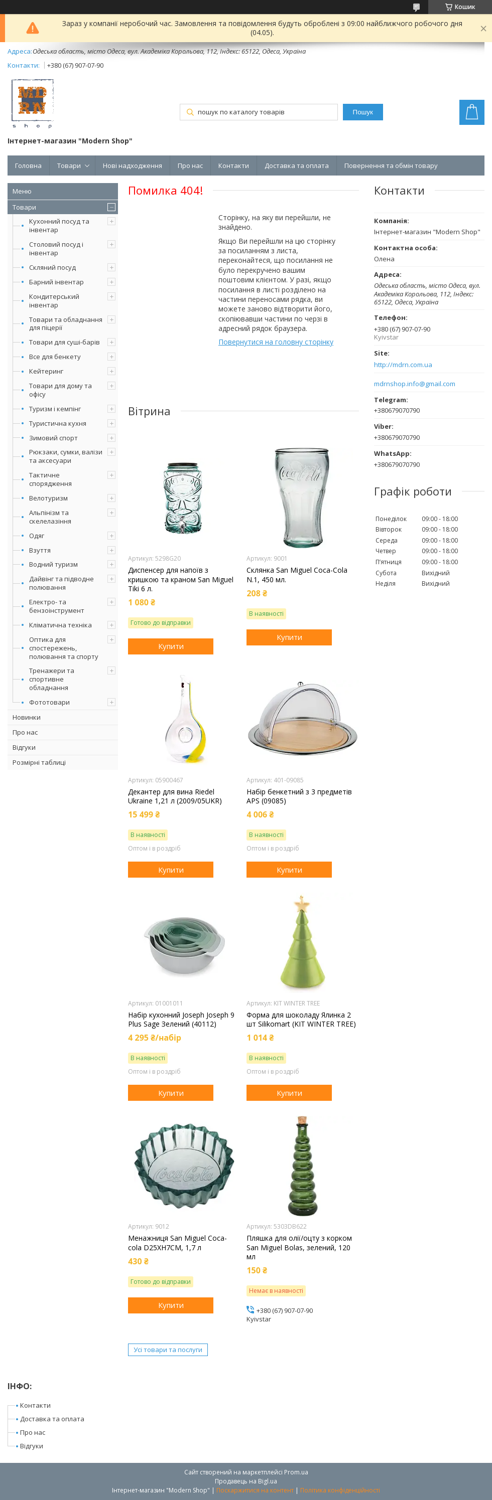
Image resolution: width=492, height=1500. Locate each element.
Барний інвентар (56, 281)
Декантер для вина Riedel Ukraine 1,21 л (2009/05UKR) (175, 796)
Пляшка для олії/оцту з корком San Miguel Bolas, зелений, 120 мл (299, 1247)
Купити (171, 646)
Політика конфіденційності (340, 1490)
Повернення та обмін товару (391, 165)
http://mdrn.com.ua (403, 365)
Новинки (27, 717)
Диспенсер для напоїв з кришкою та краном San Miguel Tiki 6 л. (180, 579)
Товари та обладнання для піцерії (65, 323)
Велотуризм (48, 498)
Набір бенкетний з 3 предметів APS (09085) (299, 796)
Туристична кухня (57, 423)
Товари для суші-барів (64, 342)
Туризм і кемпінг (55, 408)
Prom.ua (296, 1472)
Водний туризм (53, 564)
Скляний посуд (52, 267)
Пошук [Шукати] (363, 112)
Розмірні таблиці (39, 762)
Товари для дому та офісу (60, 390)
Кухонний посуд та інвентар (59, 225)
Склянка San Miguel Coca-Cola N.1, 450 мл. (297, 575)
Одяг (36, 535)
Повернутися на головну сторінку (275, 342)
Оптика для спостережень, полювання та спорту (63, 648)
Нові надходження (132, 165)
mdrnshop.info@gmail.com (414, 384)
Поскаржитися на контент (255, 1490)
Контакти (233, 165)
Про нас (190, 165)
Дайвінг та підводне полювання (61, 583)
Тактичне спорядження (50, 479)
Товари (69, 165)
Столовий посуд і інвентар (56, 248)
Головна (28, 165)
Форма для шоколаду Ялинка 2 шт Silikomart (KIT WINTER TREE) (301, 1020)
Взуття (40, 550)
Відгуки (24, 747)
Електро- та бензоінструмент (56, 606)
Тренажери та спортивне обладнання (51, 679)
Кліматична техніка (60, 624)
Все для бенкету (55, 356)
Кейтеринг (46, 371)
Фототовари (49, 702)
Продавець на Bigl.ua (246, 1481)
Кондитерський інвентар (54, 300)
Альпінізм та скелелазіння (50, 517)
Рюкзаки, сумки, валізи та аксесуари (65, 456)
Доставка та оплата (297, 165)
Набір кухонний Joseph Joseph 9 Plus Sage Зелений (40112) (181, 1020)
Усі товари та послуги (168, 1349)
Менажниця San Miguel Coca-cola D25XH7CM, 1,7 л (177, 1243)
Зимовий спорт (53, 437)
